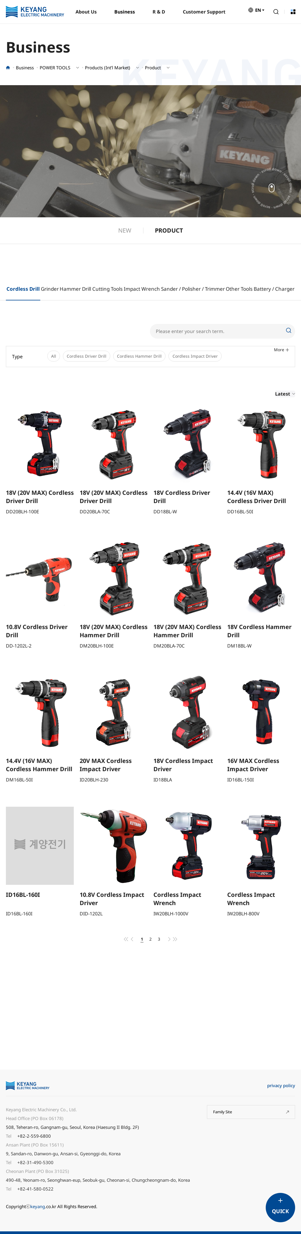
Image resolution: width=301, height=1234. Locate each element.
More (281, 356)
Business (124, 12)
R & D (159, 12)
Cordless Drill (23, 288)
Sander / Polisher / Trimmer (193, 288)
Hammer (70, 288)
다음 (172, 940)
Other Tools (239, 288)
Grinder (50, 288)
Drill (86, 288)
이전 (129, 940)
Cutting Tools (107, 288)
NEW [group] (124, 230)
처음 (123, 940)
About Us (86, 12)
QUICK (280, 1211)
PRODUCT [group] (169, 230)
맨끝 (178, 940)
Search (276, 11)
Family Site (224, 1115)
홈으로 (8, 67)
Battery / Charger (274, 288)
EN (258, 12)
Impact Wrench (142, 288)
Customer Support (204, 12)
